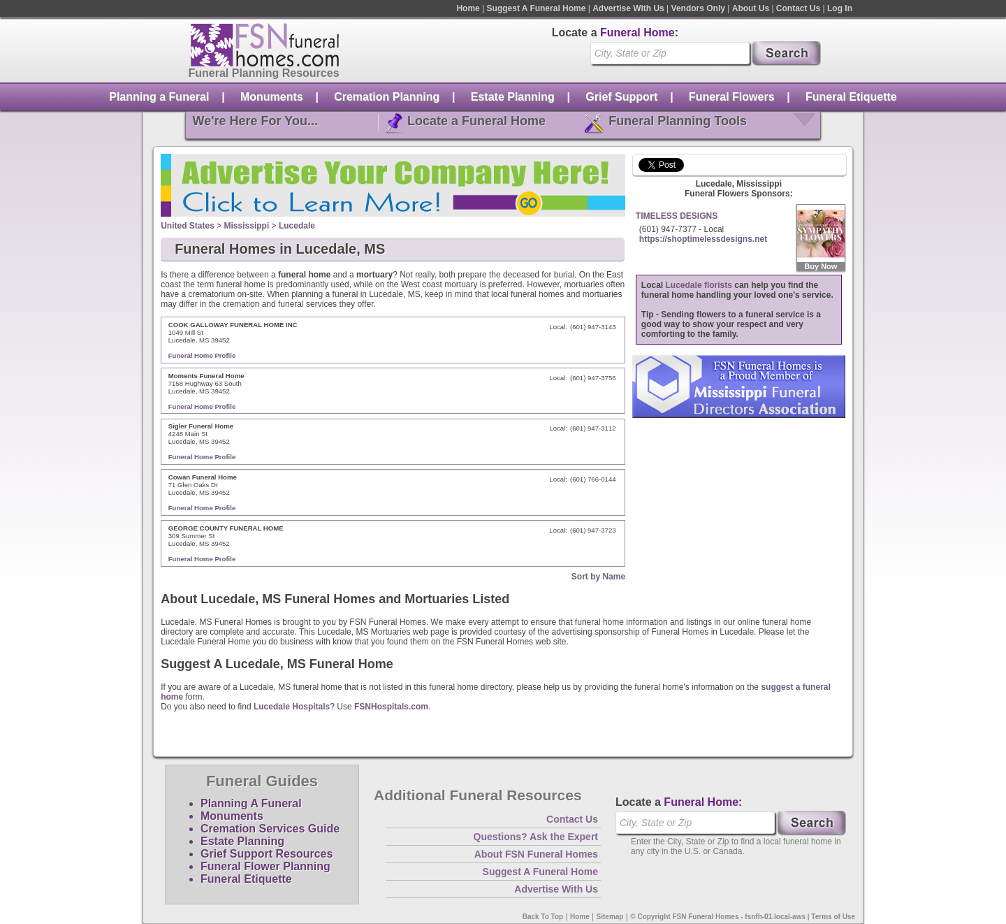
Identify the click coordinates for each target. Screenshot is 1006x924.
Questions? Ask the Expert (536, 836)
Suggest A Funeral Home (536, 8)
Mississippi (247, 226)
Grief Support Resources (267, 854)
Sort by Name (598, 577)
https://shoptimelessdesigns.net (703, 239)
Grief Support (621, 97)
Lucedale (297, 226)
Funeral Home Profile (202, 355)
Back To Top (543, 917)
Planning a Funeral (159, 97)
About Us (750, 8)
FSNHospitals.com (391, 707)
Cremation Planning (386, 97)
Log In (839, 8)
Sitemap (610, 917)
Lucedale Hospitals (292, 707)
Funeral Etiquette (851, 97)
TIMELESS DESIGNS (676, 216)
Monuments (271, 97)
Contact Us (798, 8)
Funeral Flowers (732, 97)
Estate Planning (513, 97)
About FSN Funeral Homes (536, 854)
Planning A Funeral (251, 803)
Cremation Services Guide (270, 829)
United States (187, 226)
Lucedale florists (699, 285)
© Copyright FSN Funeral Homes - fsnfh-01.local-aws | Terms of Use (742, 917)
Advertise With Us (628, 8)
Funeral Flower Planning (265, 866)
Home (467, 8)
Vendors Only (698, 8)
